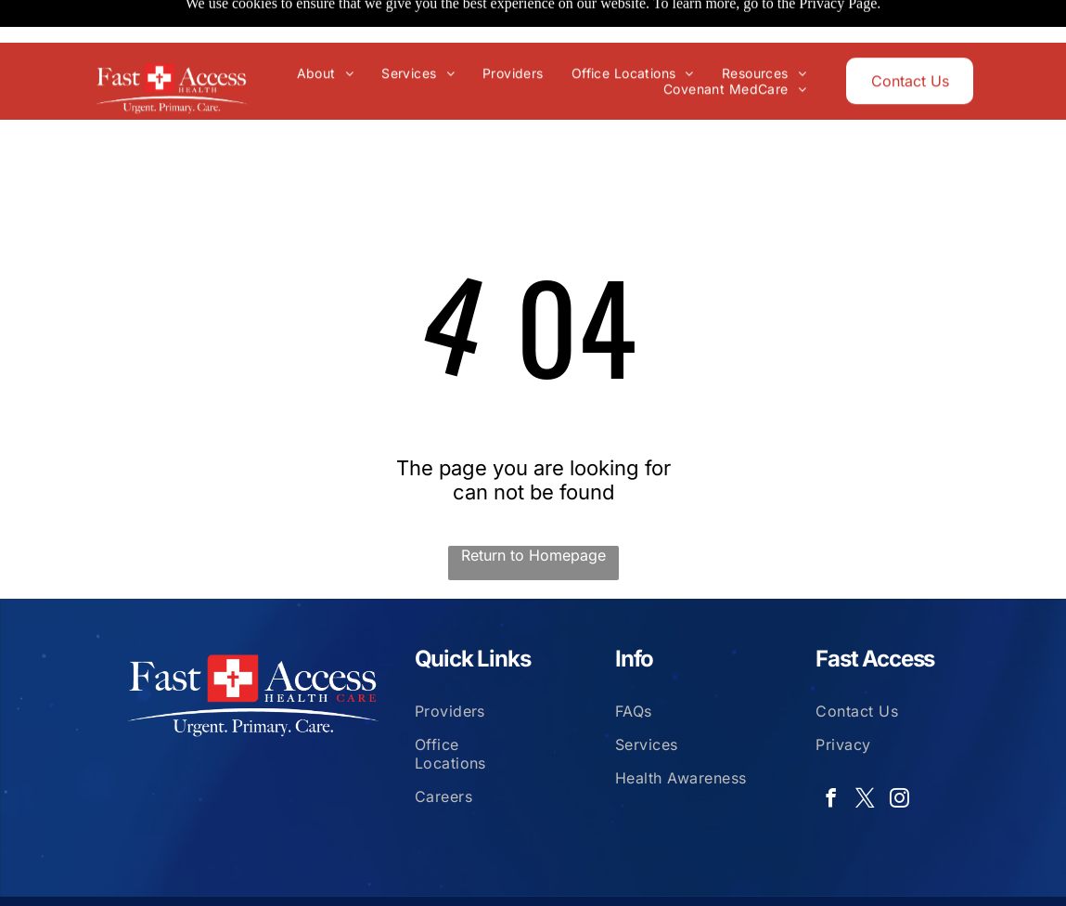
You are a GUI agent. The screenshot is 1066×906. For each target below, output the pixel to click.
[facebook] (830, 754)
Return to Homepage (533, 508)
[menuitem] (330, 30)
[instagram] (899, 754)
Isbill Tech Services (895, 875)
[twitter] (865, 754)
